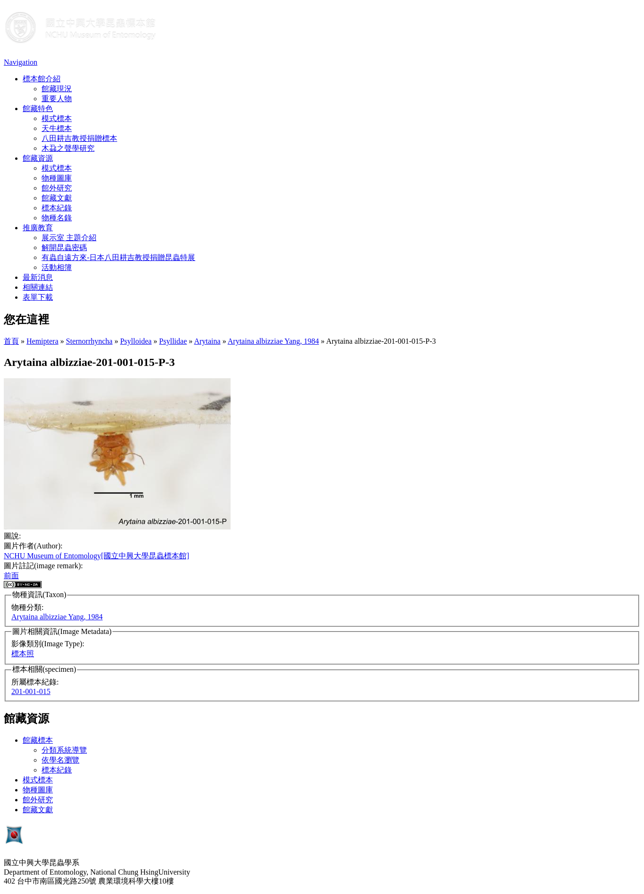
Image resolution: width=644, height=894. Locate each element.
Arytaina (207, 341)
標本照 (22, 654)
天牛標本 (57, 128)
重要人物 (57, 99)
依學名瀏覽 (60, 760)
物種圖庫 (57, 178)
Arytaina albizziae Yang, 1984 (273, 341)
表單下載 (38, 297)
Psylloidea (136, 341)
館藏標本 (38, 740)
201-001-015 (31, 691)
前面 (11, 576)
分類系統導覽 (64, 750)
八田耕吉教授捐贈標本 (79, 138)
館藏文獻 (57, 198)
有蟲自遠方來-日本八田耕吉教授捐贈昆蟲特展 (118, 257)
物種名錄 (57, 218)
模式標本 (57, 118)
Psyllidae (173, 341)
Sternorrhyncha (89, 341)
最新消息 (38, 277)
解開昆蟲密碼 (64, 247)
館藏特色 (38, 108)
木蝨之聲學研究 (68, 148)
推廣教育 (38, 228)
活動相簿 (57, 267)
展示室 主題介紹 (69, 238)
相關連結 (38, 287)
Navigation (20, 62)
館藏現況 (57, 89)
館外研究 (57, 188)
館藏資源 (38, 158)
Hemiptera (42, 341)
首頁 (11, 341)
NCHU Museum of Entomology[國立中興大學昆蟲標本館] (96, 556)
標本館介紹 (41, 79)
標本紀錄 (57, 208)
